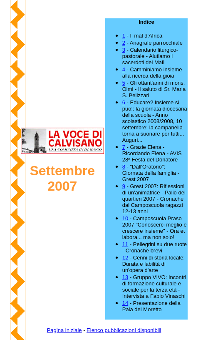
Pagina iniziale (64, 330)
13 (125, 277)
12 (125, 257)
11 (125, 244)
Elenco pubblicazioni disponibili (124, 330)
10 (125, 218)
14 (125, 303)
